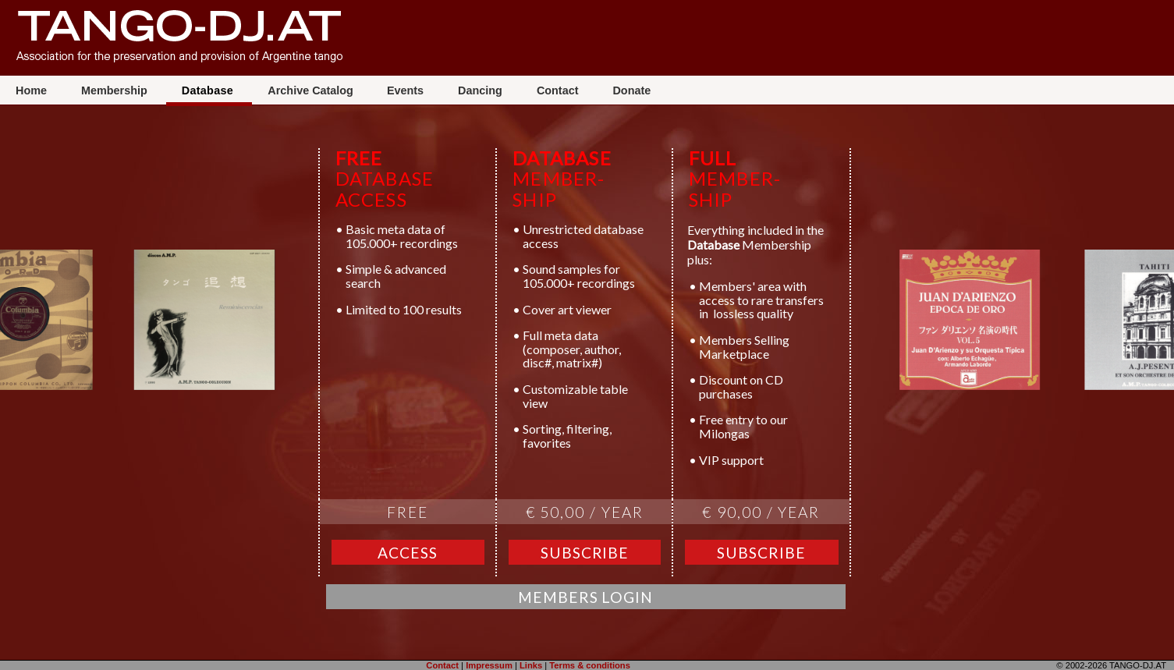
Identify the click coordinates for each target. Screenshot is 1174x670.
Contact (559, 90)
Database (209, 90)
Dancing (481, 90)
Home (33, 90)
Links (531, 665)
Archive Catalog (310, 90)
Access (408, 553)
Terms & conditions (589, 665)
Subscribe (585, 553)
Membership (116, 90)
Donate (631, 90)
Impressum (489, 665)
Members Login (585, 597)
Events (407, 90)
